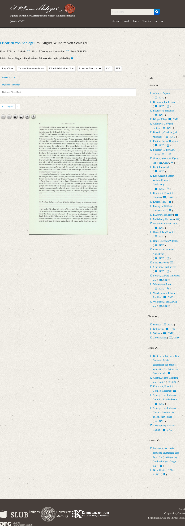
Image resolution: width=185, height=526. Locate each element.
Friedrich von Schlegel (18, 43)
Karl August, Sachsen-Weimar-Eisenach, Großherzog (164, 180)
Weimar (157, 333)
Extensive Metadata (90, 68)
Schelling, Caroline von (164, 267)
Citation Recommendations (31, 68)
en (162, 21)
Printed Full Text (9, 77)
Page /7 (10, 106)
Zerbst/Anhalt (160, 337)
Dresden (157, 324)
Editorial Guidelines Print (61, 68)
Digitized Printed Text (11, 92)
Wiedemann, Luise (162, 284)
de (156, 21)
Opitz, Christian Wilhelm (165, 241)
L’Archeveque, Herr (163, 215)
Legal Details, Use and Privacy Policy (166, 517)
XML (108, 68)
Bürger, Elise (159, 119)
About (182, 509)
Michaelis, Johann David (165, 223)
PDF (118, 68)
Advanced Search (120, 21)
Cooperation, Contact (174, 513)
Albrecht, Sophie (161, 93)
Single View (8, 68)
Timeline (147, 21)
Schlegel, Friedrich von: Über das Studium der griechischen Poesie (165, 412)
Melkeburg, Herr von (163, 219)
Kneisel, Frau (159, 202)
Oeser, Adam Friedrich (164, 232)
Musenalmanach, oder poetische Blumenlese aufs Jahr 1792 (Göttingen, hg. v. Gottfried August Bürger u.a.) (166, 457)
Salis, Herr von (160, 262)
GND (28, 51)
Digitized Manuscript (11, 85)
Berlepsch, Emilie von (164, 102)
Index (136, 21)
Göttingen (158, 329)
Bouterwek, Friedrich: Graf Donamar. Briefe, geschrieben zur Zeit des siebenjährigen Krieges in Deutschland (166, 365)
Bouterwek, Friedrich (163, 110)
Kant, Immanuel (161, 167)
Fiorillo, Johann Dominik (165, 141)
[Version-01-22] (17, 21)
